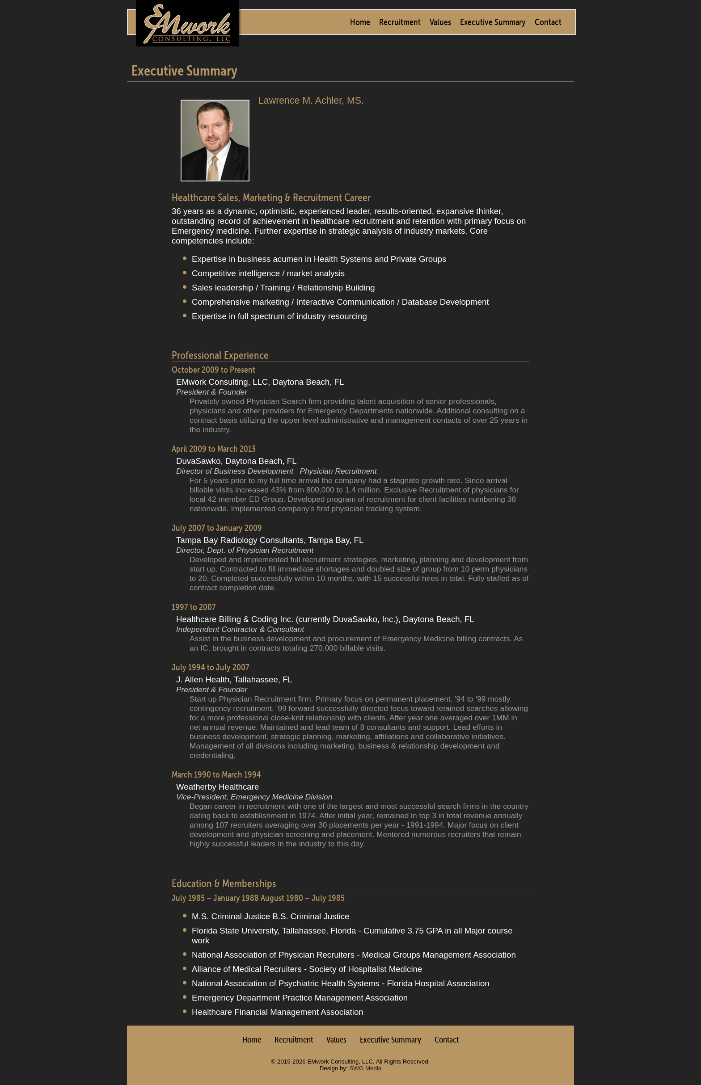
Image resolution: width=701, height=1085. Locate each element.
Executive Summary (493, 22)
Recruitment (400, 22)
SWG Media (365, 1068)
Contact (548, 22)
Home (360, 22)
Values (440, 22)
